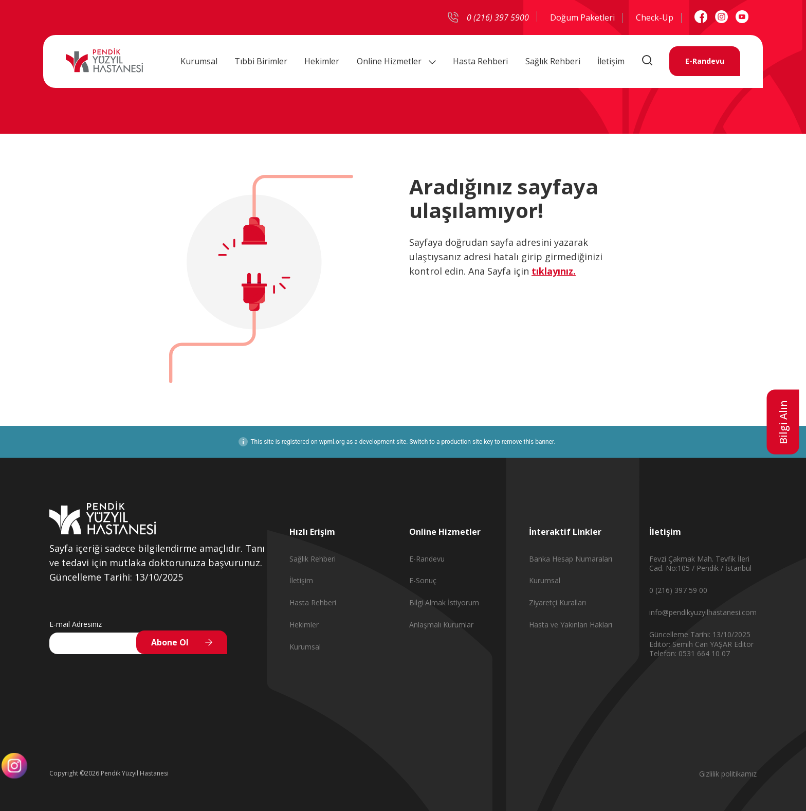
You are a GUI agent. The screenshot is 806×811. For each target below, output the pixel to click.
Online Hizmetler (396, 61)
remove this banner (528, 441)
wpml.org (332, 441)
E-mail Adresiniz (75, 624)
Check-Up (654, 17)
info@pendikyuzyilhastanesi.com (703, 612)
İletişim (611, 61)
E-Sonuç (422, 580)
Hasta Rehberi (480, 61)
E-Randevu (704, 61)
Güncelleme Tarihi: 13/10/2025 (699, 634)
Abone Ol (170, 642)
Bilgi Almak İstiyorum (444, 602)
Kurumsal (198, 61)
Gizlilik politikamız (728, 774)
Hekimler (321, 61)
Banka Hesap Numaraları (570, 559)
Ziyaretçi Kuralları (557, 602)
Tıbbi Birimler (260, 61)
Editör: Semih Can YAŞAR (691, 644)
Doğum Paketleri (582, 17)
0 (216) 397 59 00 (678, 590)
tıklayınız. (554, 271)
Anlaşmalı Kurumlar (441, 624)
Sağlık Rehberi (552, 61)
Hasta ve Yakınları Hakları (570, 624)
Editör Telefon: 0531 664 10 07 (701, 649)
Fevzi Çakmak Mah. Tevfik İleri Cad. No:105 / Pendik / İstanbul (700, 563)
